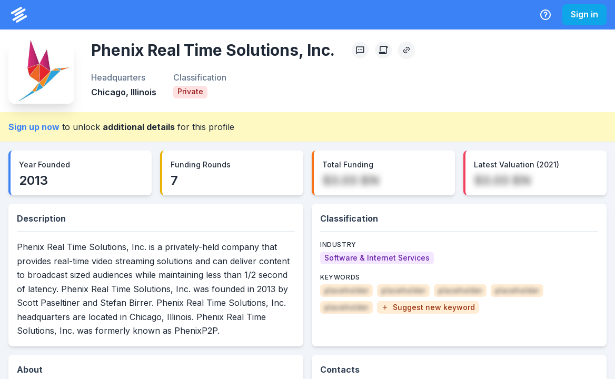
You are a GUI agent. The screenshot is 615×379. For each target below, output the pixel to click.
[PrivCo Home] (18, 14)
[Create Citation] (383, 50)
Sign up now (33, 127)
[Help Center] (545, 14)
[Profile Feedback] (360, 50)
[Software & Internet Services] (377, 258)
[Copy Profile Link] (406, 50)
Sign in (584, 14)
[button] (428, 307)
